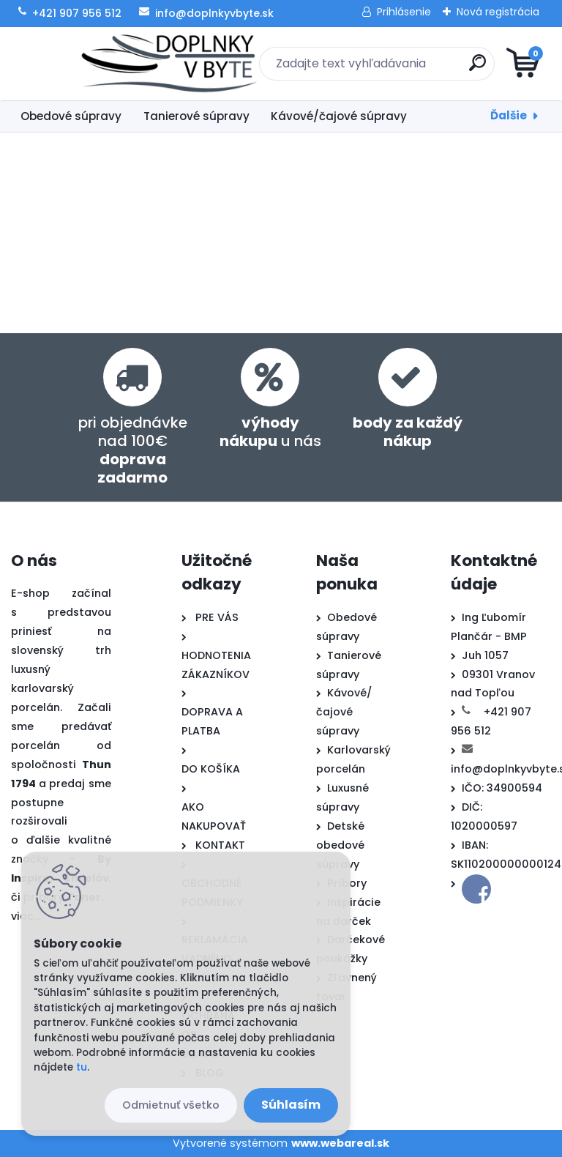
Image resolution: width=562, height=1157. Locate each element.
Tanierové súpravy (196, 116)
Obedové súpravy (70, 116)
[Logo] (100, 63)
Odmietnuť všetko (171, 1105)
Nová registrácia (498, 11)
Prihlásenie (404, 11)
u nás (270, 431)
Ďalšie (508, 115)
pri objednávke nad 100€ (132, 450)
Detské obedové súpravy (340, 845)
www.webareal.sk (340, 1143)
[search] (457, 68)
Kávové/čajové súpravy (339, 116)
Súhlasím (291, 1104)
